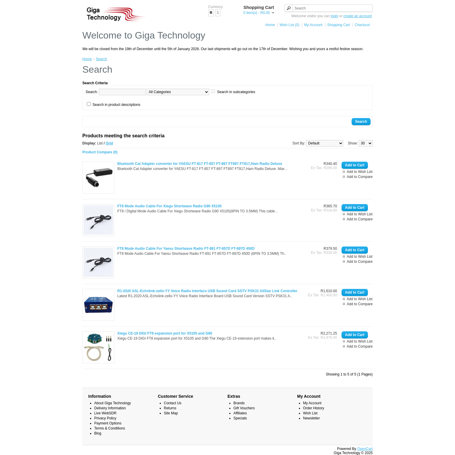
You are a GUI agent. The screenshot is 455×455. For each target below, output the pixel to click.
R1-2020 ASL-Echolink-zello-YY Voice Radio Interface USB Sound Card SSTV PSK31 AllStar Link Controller (207, 291)
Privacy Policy (105, 418)
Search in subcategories (236, 92)
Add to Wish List (360, 172)
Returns (170, 408)
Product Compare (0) (100, 152)
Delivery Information (110, 408)
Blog (97, 433)
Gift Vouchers (244, 408)
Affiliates (240, 413)
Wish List (310, 413)
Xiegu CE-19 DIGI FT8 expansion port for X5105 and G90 (164, 333)
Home (270, 25)
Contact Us (172, 403)
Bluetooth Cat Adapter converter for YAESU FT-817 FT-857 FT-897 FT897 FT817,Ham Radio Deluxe (199, 164)
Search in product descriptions (116, 105)
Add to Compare (360, 177)
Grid (109, 143)
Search (101, 59)
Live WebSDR (105, 413)
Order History (313, 408)
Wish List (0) (289, 25)
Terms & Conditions (109, 428)
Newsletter (311, 418)
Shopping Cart (338, 25)
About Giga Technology (112, 403)
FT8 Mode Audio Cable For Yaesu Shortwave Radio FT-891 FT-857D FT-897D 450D (185, 248)
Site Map (171, 413)
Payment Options (107, 423)
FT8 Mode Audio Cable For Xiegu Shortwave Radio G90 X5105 (169, 206)
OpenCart (365, 449)
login (334, 16)
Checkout (362, 25)
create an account (357, 16)
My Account (313, 25)
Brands (239, 403)
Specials (240, 418)
